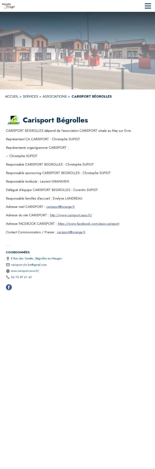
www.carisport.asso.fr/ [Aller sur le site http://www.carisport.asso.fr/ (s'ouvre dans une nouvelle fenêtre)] (25, 271)
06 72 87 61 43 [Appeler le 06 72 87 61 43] (21, 277)
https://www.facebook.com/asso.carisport (88, 223)
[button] (13, 120)
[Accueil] (8, 6)
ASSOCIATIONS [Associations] (55, 96)
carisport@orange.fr (60, 206)
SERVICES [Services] (30, 96)
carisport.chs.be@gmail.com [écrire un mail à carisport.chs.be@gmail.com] (29, 265)
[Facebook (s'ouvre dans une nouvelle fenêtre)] (9, 288)
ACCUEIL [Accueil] (11, 96)
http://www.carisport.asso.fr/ (71, 215)
